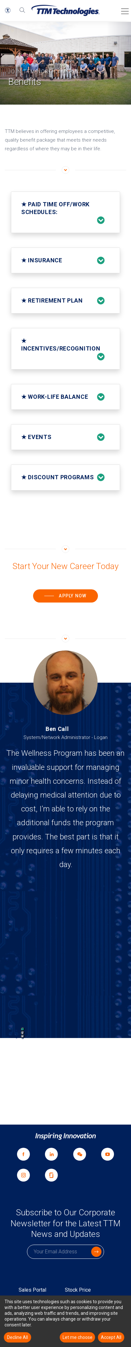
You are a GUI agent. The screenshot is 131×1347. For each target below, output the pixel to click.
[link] (80, 1154)
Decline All (17, 1337)
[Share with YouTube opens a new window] (108, 1154)
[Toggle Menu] (123, 9)
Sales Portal (32, 1290)
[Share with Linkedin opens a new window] (52, 1154)
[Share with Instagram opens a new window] (23, 1175)
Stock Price (78, 1290)
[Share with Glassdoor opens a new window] (52, 1175)
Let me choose (77, 1337)
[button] (8, 10)
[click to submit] (96, 1252)
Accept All (111, 1337)
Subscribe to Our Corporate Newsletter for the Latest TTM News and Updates (65, 1223)
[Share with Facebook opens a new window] (23, 1154)
